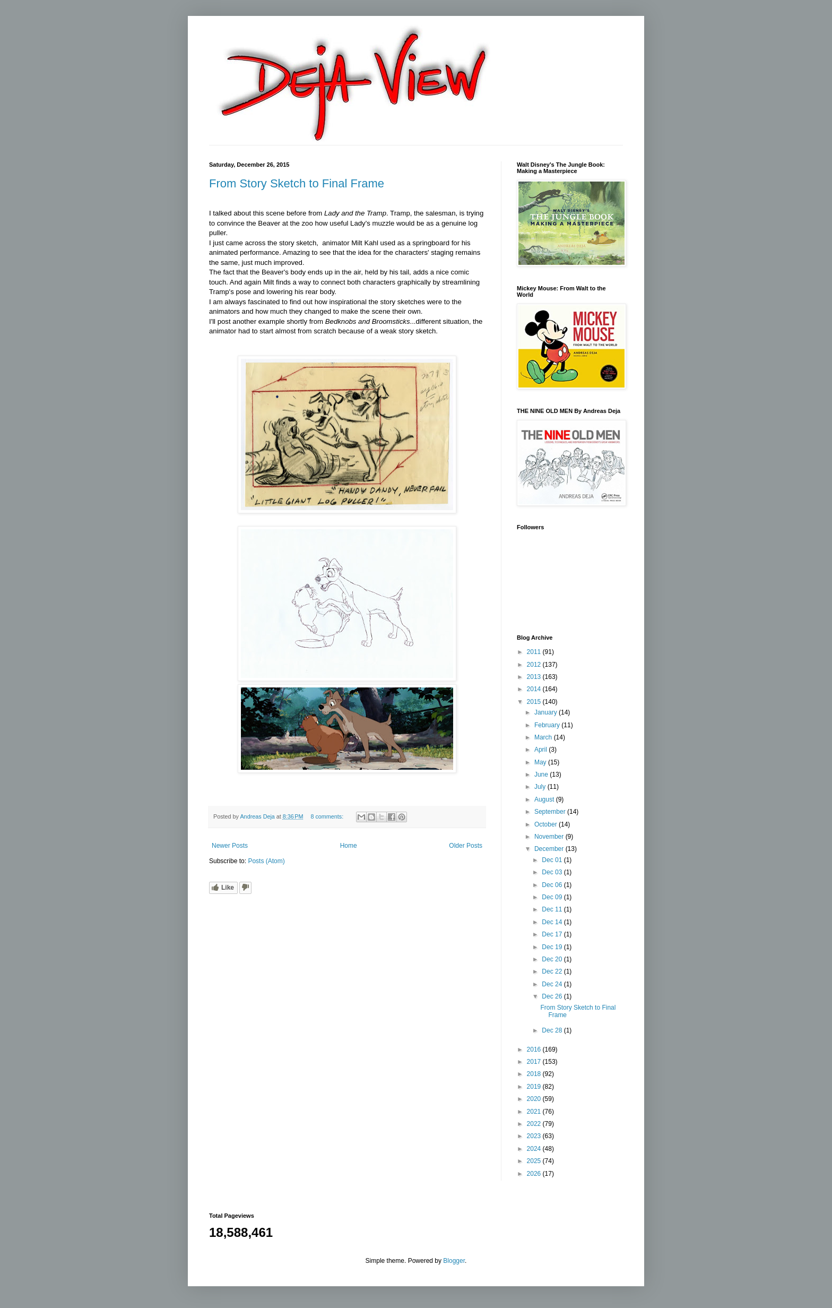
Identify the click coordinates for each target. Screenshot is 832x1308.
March (544, 737)
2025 (535, 1161)
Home (348, 845)
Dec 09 (553, 897)
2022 (535, 1124)
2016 (535, 1049)
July (541, 786)
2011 (535, 652)
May (541, 762)
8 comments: (327, 816)
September (550, 811)
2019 (535, 1086)
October (546, 824)
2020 (535, 1099)
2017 (535, 1061)
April (541, 749)
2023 (535, 1136)
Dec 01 (553, 860)
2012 (535, 664)
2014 (535, 689)
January (546, 712)
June (542, 774)
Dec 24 (553, 984)
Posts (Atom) (266, 861)
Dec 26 (553, 996)
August (545, 799)
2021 (535, 1111)
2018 (535, 1074)
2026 (535, 1173)
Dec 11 (553, 909)
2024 (535, 1148)
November (550, 836)
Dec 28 (553, 1030)
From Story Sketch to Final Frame (296, 183)
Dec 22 (553, 971)
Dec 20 (553, 959)
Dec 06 (553, 885)
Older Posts (465, 845)
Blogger (454, 1260)
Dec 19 (553, 947)
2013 (535, 677)
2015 (535, 701)
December (550, 849)
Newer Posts (230, 845)
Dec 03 (553, 872)
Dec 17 (553, 934)
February (547, 725)
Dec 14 (553, 922)
